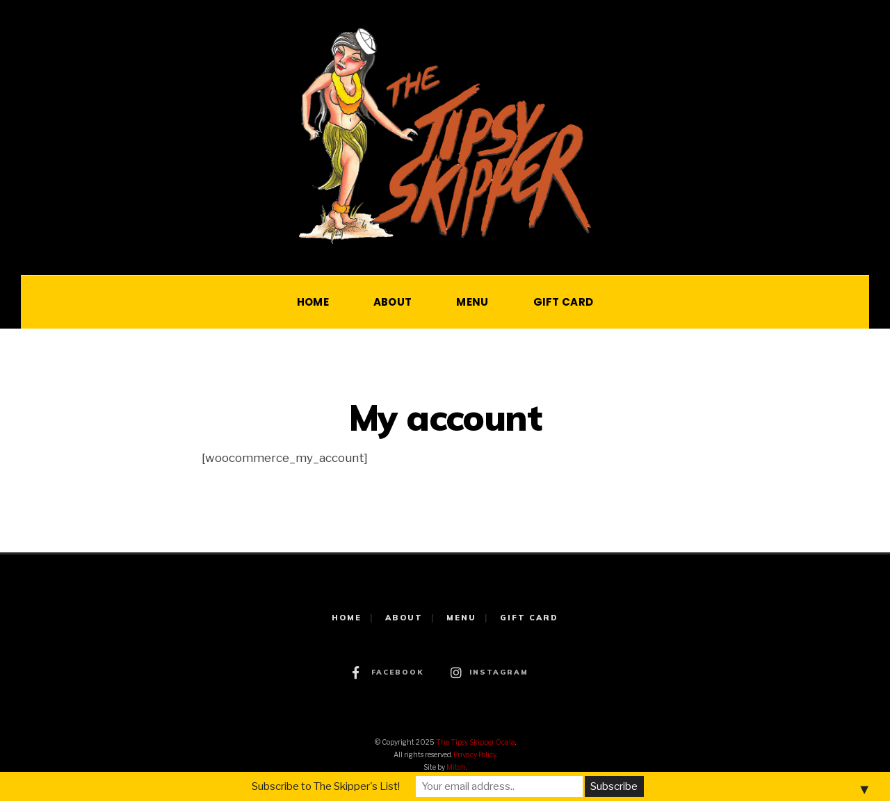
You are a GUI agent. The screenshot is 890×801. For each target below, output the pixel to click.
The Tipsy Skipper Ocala (475, 742)
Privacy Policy (474, 754)
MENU (472, 302)
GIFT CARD (563, 302)
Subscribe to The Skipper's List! (326, 786)
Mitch (456, 767)
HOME (313, 302)
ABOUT (392, 302)
